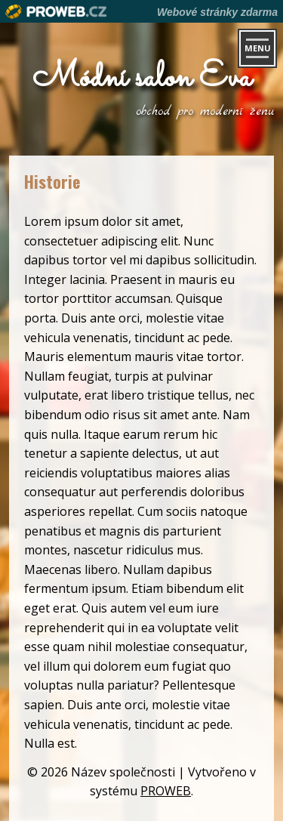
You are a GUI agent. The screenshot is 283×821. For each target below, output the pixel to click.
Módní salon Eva (141, 78)
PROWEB (165, 790)
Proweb (56, 12)
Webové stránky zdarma (217, 12)
